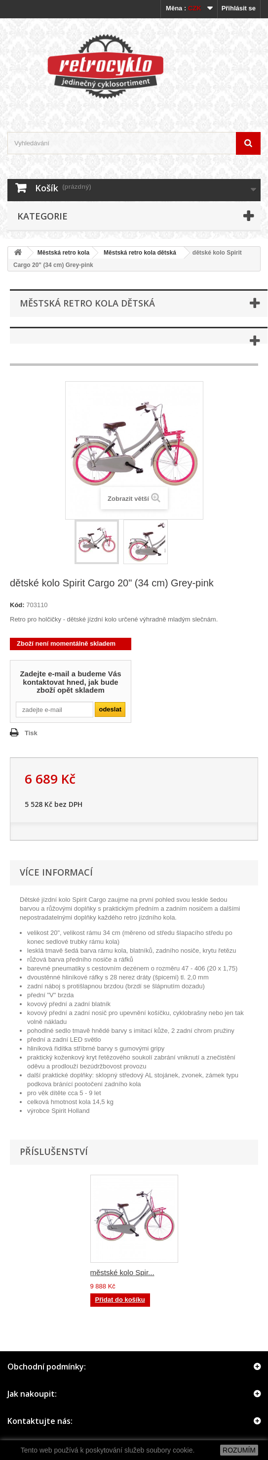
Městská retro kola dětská (140, 252)
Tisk (31, 733)
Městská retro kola (63, 252)
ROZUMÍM (239, 1450)
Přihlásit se (239, 8)
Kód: (17, 605)
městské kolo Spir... (122, 1272)
